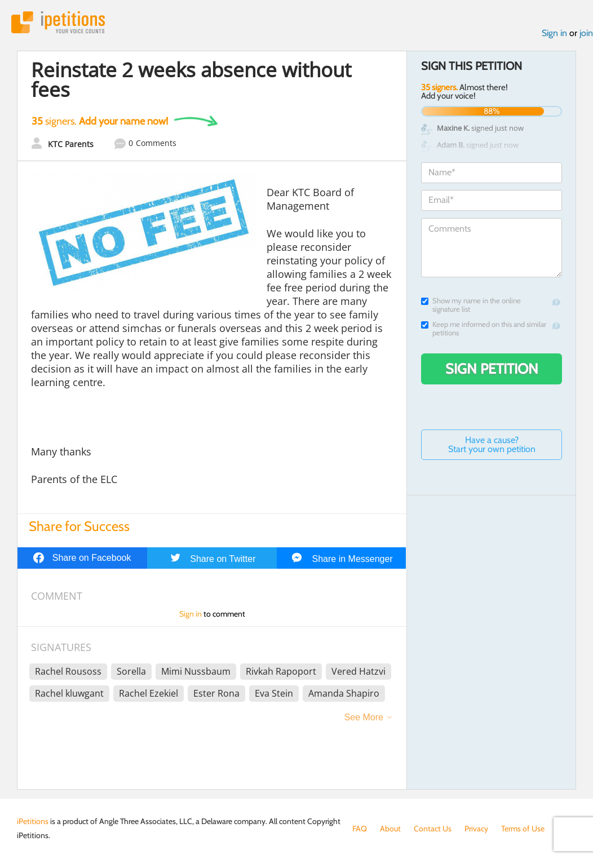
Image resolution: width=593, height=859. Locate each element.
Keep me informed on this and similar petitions (483, 328)
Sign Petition (491, 368)
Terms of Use (523, 828)
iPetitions (58, 22)
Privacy (476, 828)
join (586, 33)
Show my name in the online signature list (471, 304)
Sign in (554, 33)
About (390, 828)
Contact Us (433, 828)
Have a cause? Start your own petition (492, 444)
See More (363, 717)
